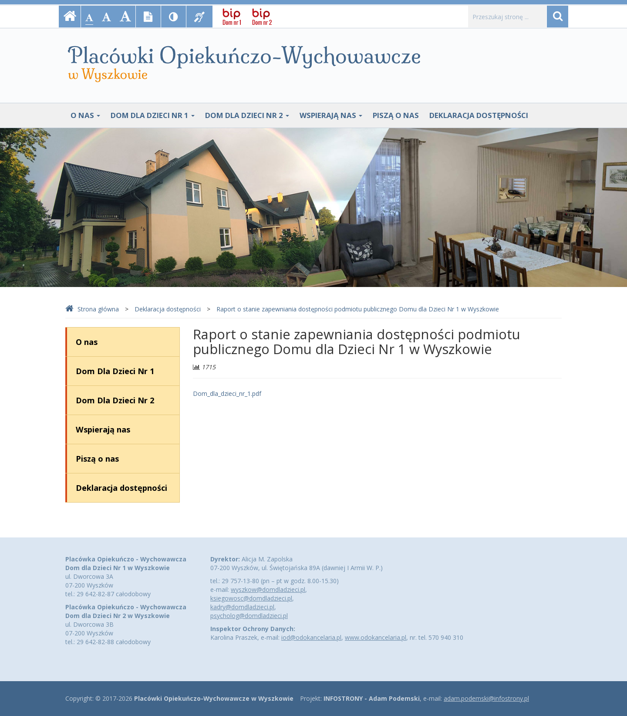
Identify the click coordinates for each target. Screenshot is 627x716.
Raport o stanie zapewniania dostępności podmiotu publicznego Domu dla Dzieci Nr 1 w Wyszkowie (357, 309)
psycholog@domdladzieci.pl (249, 615)
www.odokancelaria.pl (375, 637)
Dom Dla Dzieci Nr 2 (247, 115)
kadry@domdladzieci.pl (242, 607)
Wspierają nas (331, 115)
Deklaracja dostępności (478, 115)
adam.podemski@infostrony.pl (486, 698)
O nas (85, 115)
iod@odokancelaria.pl (311, 637)
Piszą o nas (396, 115)
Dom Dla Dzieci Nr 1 (153, 115)
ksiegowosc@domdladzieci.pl (251, 598)
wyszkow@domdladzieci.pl (268, 589)
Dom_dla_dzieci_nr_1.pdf (227, 393)
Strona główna (92, 309)
